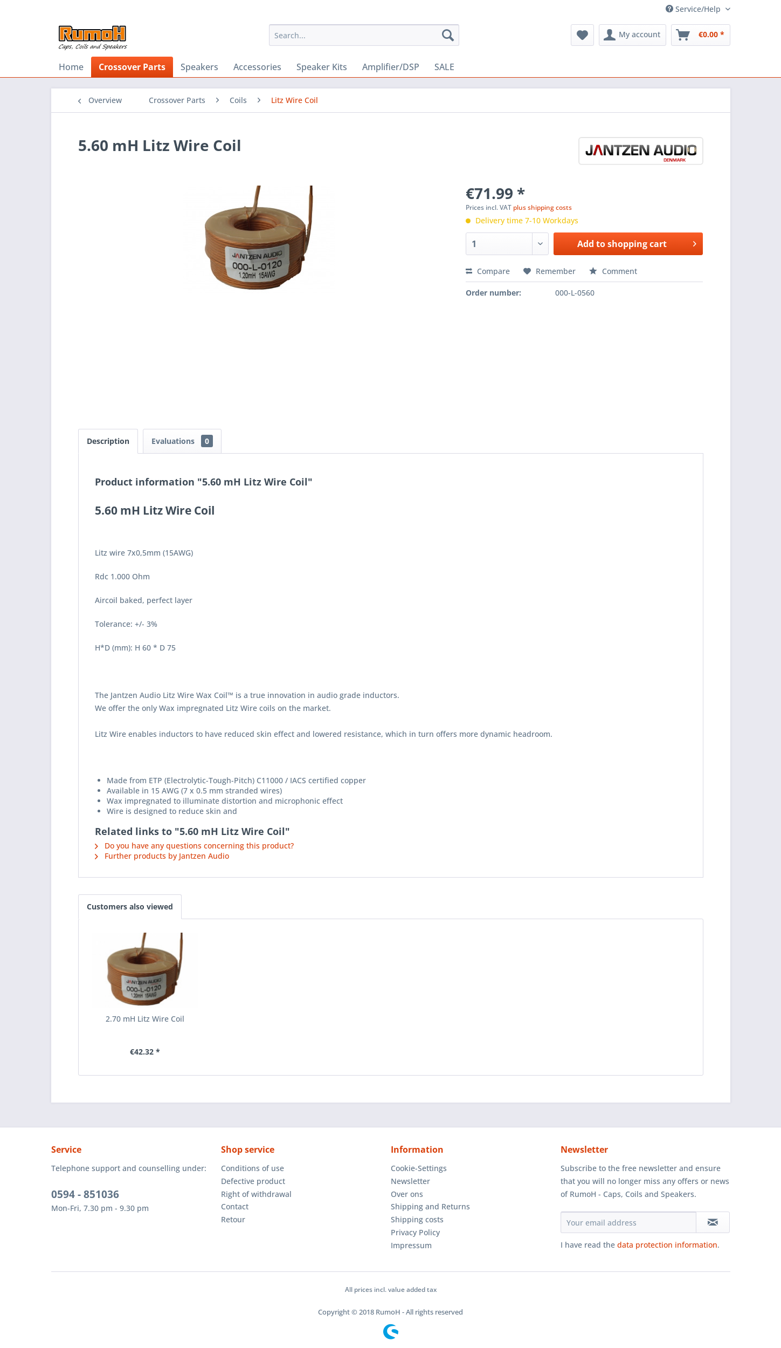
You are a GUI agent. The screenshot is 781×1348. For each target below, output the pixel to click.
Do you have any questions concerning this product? (194, 845)
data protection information (667, 1245)
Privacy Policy (415, 1232)
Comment (613, 271)
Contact (234, 1206)
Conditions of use (252, 1168)
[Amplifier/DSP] (391, 67)
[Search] (448, 35)
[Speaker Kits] (322, 67)
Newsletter (410, 1181)
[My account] (632, 35)
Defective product (253, 1181)
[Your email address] (628, 1222)
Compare (488, 271)
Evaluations (182, 441)
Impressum (411, 1245)
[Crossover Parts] (132, 67)
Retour (233, 1219)
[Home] (71, 67)
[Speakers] (199, 67)
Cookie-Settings (419, 1168)
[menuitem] (364, 35)
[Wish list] (582, 35)
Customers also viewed (130, 906)
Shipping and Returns (430, 1206)
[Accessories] (257, 67)
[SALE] (444, 67)
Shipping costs (417, 1219)
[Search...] (364, 35)
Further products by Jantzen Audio (162, 856)
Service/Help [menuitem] (694, 9)
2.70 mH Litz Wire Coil (145, 1019)
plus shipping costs (542, 207)
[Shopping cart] (700, 35)
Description (108, 441)
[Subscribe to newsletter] (713, 1222)
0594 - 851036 (85, 1194)
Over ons (407, 1194)
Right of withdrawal (256, 1194)
